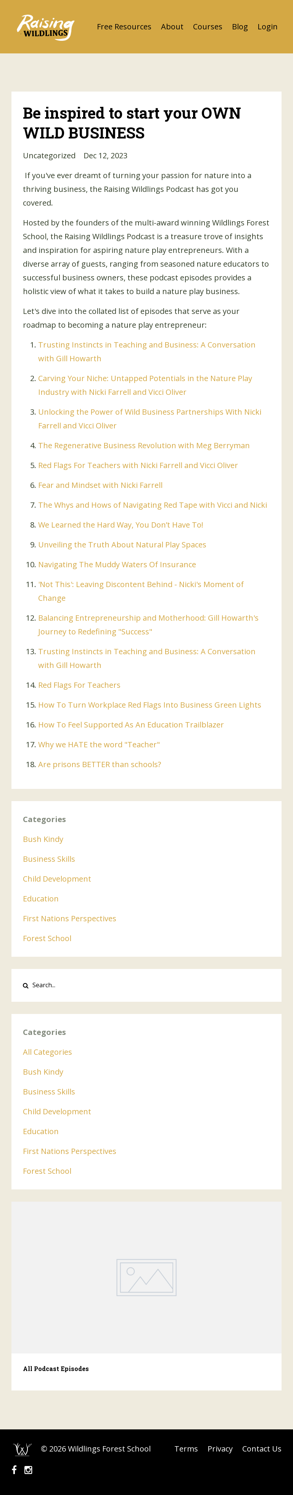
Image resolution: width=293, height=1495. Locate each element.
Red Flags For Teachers (79, 685)
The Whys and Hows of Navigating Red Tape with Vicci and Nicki (152, 505)
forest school (47, 938)
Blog (240, 26)
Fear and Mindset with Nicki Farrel (99, 485)
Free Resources (124, 26)
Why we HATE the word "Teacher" (99, 744)
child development (57, 879)
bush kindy (43, 839)
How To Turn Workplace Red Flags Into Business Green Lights (149, 705)
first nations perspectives (69, 918)
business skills (49, 859)
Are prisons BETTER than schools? (99, 764)
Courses (207, 26)
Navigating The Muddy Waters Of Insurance (117, 564)
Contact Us (262, 1449)
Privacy (220, 1449)
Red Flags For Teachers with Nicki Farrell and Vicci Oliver (138, 465)
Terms (186, 1449)
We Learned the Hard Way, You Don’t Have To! (120, 525)
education (41, 898)
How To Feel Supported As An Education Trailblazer (131, 724)
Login (268, 26)
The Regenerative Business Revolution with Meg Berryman (144, 445)
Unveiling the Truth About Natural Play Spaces (122, 544)
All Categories (47, 1052)
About (172, 26)
